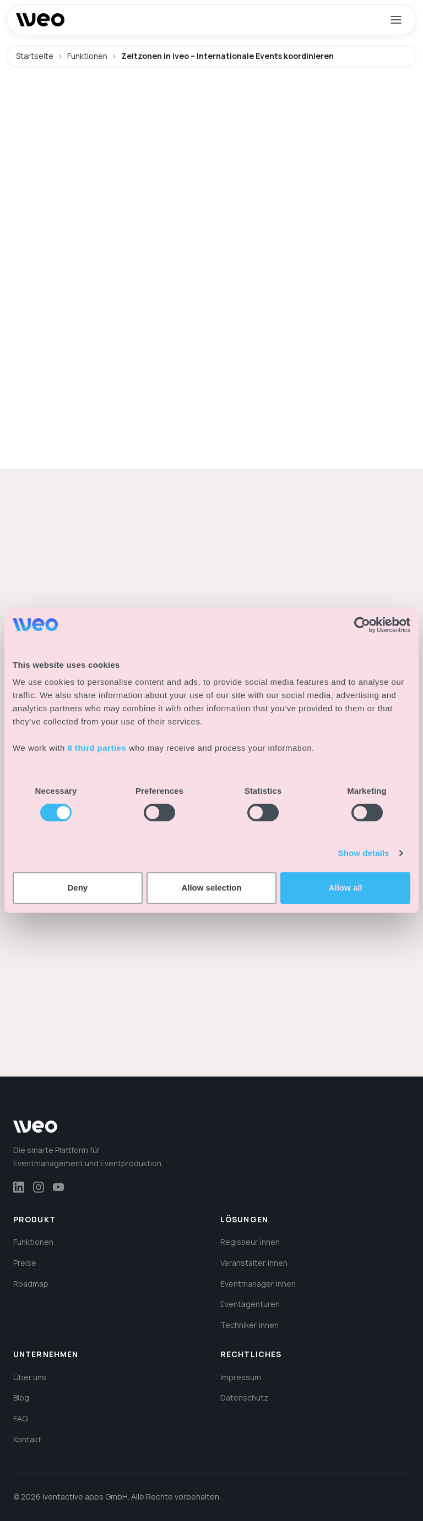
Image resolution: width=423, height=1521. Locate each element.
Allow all (345, 887)
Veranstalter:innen (254, 1263)
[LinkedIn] (18, 1187)
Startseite (34, 56)
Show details (363, 853)
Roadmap (30, 1283)
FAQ (20, 1418)
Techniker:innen (249, 1325)
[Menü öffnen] (396, 20)
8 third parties (97, 748)
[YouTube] (58, 1187)
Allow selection (211, 887)
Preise (24, 1263)
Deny (77, 887)
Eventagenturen (250, 1304)
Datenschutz (244, 1397)
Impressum (240, 1377)
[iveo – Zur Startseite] (40, 19)
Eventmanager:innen (258, 1283)
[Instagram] (38, 1187)
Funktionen (87, 56)
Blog (21, 1397)
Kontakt (27, 1439)
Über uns (29, 1377)
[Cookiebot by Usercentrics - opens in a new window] (362, 625)
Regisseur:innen (250, 1242)
